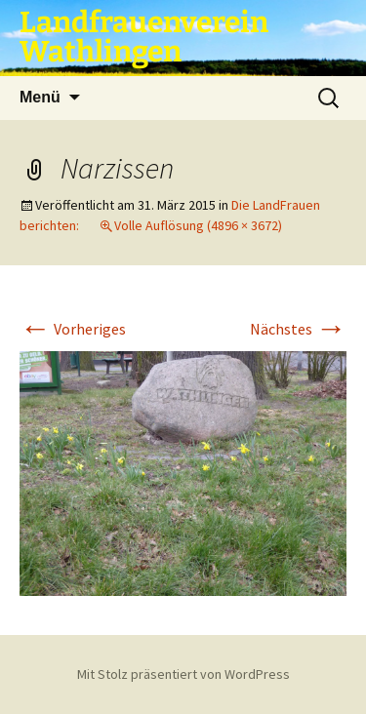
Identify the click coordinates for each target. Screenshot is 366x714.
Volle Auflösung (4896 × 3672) (198, 225)
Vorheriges (73, 328)
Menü (40, 97)
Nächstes (298, 328)
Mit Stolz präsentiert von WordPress (183, 674)
